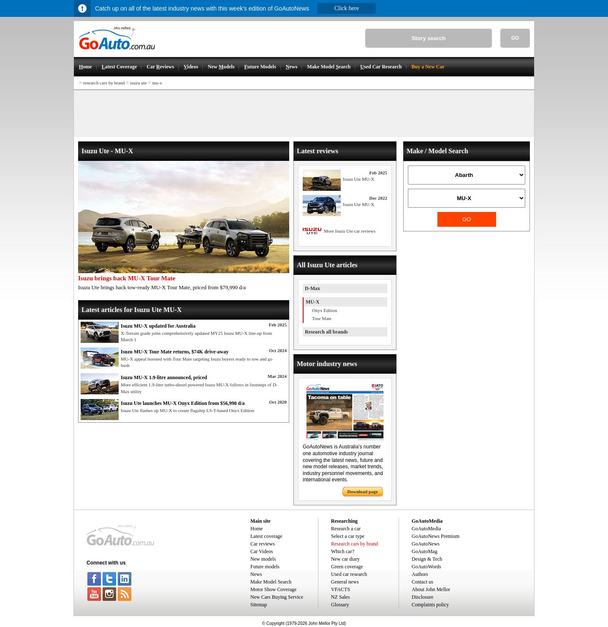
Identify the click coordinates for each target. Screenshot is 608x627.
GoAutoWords (426, 567)
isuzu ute (138, 82)
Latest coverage (266, 536)
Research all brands (326, 332)
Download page (362, 491)
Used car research (349, 574)
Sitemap (258, 605)
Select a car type (347, 536)
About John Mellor (431, 589)
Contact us (422, 582)
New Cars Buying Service (276, 597)
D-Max (312, 288)
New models (263, 559)
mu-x (157, 82)
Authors (420, 574)
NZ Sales (340, 597)
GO (515, 38)
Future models (265, 567)
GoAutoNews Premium (435, 536)
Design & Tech (427, 559)
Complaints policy (430, 605)
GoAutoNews (426, 544)
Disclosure (422, 597)
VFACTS (340, 589)
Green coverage (347, 567)
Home (256, 529)
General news (345, 582)
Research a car (346, 529)
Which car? (342, 551)
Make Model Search (270, 582)
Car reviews (262, 544)
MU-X (313, 302)
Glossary (340, 605)
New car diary (345, 559)
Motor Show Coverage (273, 589)
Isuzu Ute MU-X (359, 179)
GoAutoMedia (426, 529)
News (256, 574)
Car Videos (261, 551)
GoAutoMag (424, 551)
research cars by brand (104, 82)
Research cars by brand (354, 544)
